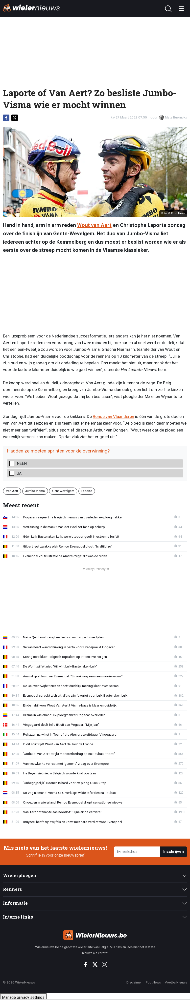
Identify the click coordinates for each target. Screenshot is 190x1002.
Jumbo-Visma (35, 491)
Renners (12, 889)
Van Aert (12, 491)
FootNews (153, 982)
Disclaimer (134, 982)
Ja (19, 473)
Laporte (86, 491)
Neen (22, 463)
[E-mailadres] (137, 851)
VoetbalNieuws (176, 982)
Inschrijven (173, 851)
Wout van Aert (94, 225)
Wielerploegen (19, 875)
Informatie (15, 903)
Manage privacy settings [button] (23, 997)
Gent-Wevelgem (63, 491)
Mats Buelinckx (173, 117)
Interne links (18, 917)
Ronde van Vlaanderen (113, 416)
